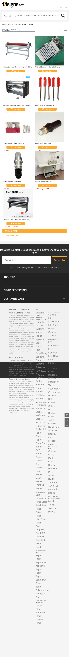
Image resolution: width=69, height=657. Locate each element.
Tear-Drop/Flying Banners (41, 353)
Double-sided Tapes (52, 416)
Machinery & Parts (11, 235)
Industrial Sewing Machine (43, 181)
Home (4, 24)
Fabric (39, 460)
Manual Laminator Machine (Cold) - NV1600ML (17, 67)
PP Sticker (41, 405)
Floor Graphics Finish (40, 529)
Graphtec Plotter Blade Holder (12, 181)
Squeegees (54, 388)
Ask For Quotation (42, 189)
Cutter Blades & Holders (52, 375)
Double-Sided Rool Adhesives (53, 427)
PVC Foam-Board (41, 583)
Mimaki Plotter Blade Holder (43, 143)
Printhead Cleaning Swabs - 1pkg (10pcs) (47, 67)
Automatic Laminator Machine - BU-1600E (16, 219)
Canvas (39, 457)
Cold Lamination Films (41, 498)
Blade (51, 479)
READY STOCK (13, 24)
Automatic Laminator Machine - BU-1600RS (16, 105)
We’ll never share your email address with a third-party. (34, 267)
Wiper (51, 475)
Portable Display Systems (40, 325)
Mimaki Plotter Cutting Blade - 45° (45, 105)
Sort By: (6, 29)
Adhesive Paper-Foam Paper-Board (40, 573)
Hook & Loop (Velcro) (52, 437)
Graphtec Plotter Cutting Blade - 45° (14, 143)
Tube (50, 482)
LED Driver (53, 356)
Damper (52, 465)
